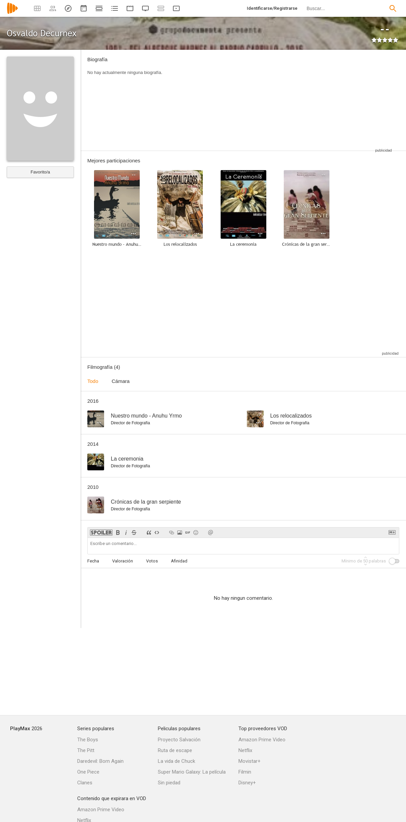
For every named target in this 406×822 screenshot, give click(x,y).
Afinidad (179, 560)
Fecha (93, 560)
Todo (92, 381)
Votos (152, 560)
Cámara (121, 381)
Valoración (122, 560)
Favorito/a (40, 171)
